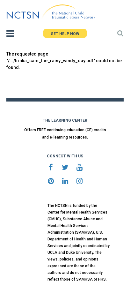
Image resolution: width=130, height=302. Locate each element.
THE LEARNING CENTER (65, 120)
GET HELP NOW (65, 34)
